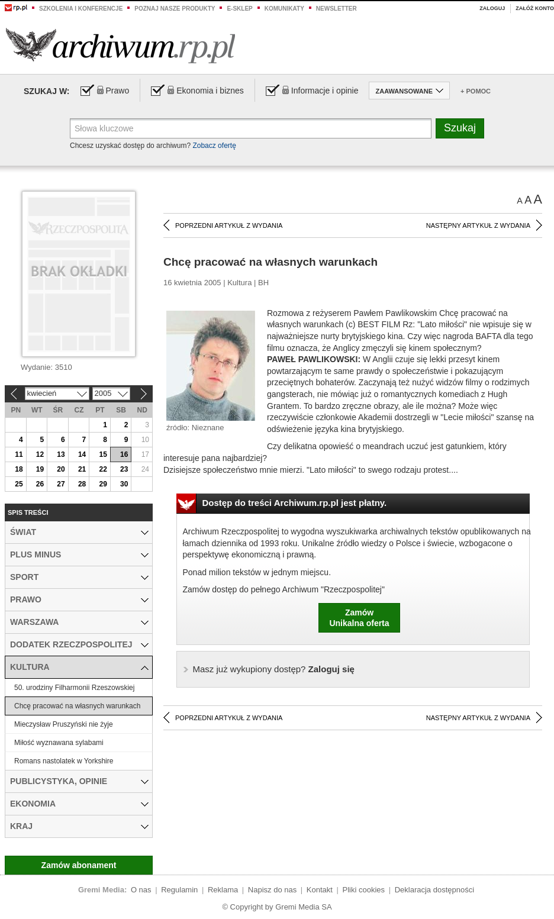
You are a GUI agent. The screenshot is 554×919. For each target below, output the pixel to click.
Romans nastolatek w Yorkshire (63, 761)
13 (61, 454)
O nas (141, 889)
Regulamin (179, 889)
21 (82, 469)
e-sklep (239, 8)
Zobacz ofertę (214, 145)
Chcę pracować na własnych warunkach (77, 706)
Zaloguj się (274, 669)
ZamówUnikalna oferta (359, 618)
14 (82, 454)
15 (103, 454)
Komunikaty (284, 8)
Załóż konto (535, 8)
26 (40, 484)
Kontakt (320, 889)
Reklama (223, 889)
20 (61, 469)
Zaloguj (492, 8)
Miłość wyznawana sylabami (59, 743)
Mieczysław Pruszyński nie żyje (63, 724)
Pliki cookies (364, 889)
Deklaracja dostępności (434, 889)
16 (124, 454)
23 (124, 469)
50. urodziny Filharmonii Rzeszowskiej (74, 687)
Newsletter (336, 8)
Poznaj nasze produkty (174, 8)
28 (82, 484)
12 (40, 454)
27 (61, 484)
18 (18, 469)
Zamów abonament (79, 865)
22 (103, 469)
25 (18, 484)
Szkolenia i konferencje (81, 8)
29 (103, 484)
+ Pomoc (475, 91)
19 (40, 469)
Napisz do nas (272, 889)
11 (18, 454)
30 (124, 484)
